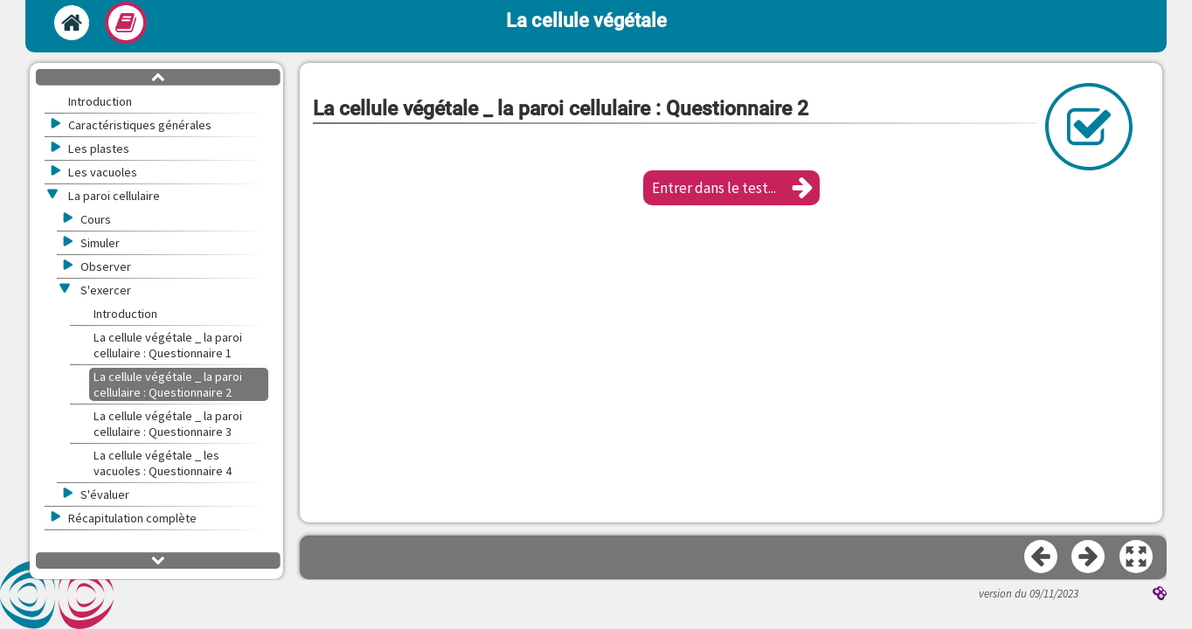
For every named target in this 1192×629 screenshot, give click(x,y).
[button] (731, 187)
